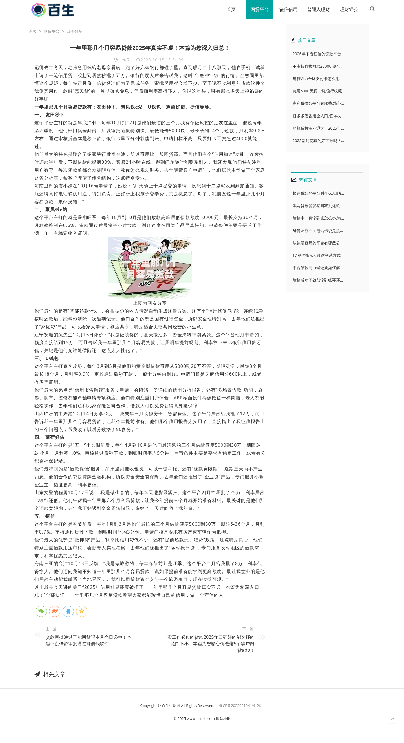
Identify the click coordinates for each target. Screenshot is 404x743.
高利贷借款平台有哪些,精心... (318, 103)
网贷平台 (257, 9)
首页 (228, 9)
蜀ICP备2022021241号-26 (239, 705)
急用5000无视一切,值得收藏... (319, 91)
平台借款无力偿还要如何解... (318, 268)
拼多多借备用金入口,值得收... (318, 116)
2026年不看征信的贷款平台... (318, 54)
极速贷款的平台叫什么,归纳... (318, 193)
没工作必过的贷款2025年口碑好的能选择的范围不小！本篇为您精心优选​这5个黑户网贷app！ (211, 643)
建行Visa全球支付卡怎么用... (318, 78)
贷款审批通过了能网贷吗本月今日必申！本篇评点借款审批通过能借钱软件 (88, 640)
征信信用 (286, 9)
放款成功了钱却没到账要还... (318, 280)
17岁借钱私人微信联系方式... (318, 255)
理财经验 (347, 9)
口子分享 (74, 31)
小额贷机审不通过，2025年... (318, 128)
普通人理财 (316, 9)
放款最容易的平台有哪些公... (318, 243)
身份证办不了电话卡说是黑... (318, 230)
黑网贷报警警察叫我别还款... (318, 206)
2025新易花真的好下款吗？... (318, 140)
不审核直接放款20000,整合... (318, 66)
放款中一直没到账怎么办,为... (318, 218)
